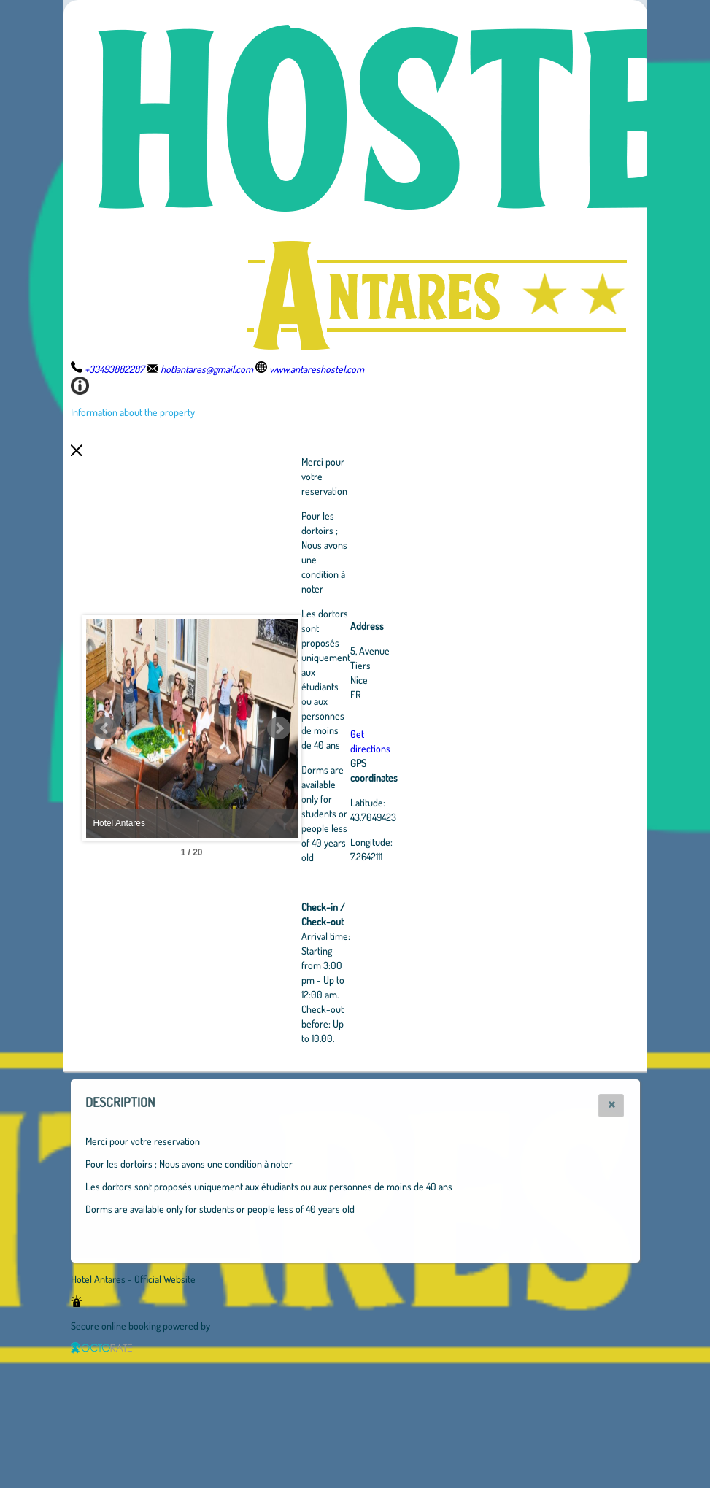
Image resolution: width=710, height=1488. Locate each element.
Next (359, 728)
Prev (105, 728)
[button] (611, 1105)
